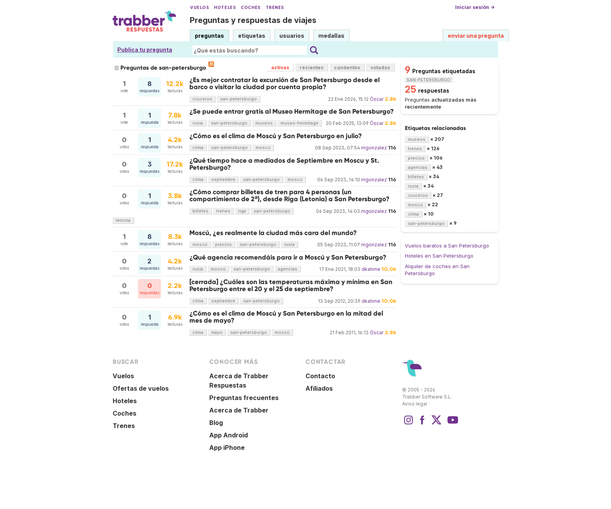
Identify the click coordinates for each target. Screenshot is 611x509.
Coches (250, 7)
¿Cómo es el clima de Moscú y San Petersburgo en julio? (275, 136)
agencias (287, 269)
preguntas (209, 35)
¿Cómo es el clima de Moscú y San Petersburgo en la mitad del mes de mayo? (286, 317)
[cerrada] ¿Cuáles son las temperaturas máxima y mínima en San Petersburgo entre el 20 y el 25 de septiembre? (290, 285)
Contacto (320, 376)
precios (223, 244)
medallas (331, 35)
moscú (263, 147)
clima (197, 147)
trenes (223, 211)
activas (280, 67)
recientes (311, 67)
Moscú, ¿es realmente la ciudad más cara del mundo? (273, 233)
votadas (380, 67)
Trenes (275, 7)
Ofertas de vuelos (141, 388)
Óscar (376, 99)
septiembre (223, 179)
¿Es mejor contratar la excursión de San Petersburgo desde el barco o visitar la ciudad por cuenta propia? (284, 83)
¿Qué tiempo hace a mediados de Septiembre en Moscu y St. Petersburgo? (284, 164)
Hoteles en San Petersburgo (439, 256)
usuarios (291, 35)
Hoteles (225, 7)
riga (242, 211)
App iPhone (227, 447)
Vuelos (199, 7)
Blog (216, 423)
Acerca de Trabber (238, 410)
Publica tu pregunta (144, 49)
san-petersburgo (238, 99)
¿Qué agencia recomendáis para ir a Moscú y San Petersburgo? (288, 257)
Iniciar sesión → (474, 7)
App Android (228, 435)
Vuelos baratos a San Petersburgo (447, 245)
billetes (200, 211)
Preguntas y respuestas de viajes (253, 20)
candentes (347, 67)
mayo (217, 332)
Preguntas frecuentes (244, 398)
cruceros (202, 99)
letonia (123, 220)
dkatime (371, 269)
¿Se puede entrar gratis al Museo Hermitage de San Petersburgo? (291, 111)
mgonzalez (374, 148)
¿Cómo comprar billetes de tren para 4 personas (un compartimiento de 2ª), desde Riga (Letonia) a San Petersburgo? (289, 195)
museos (264, 123)
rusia (197, 123)
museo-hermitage (299, 123)
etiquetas (251, 35)
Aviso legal (414, 404)
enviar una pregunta (476, 35)
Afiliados (319, 388)
